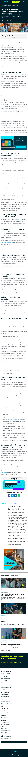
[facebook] (9, 755)
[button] (2, 20)
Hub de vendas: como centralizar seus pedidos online (12, 620)
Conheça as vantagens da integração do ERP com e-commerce (12, 594)
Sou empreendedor (7, 5)
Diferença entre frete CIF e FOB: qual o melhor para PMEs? (11, 645)
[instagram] (12, 755)
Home (2, 5)
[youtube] (18, 755)
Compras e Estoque (15, 5)
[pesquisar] (23, 1)
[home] (4, 1)
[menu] (26, 1)
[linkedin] (15, 755)
